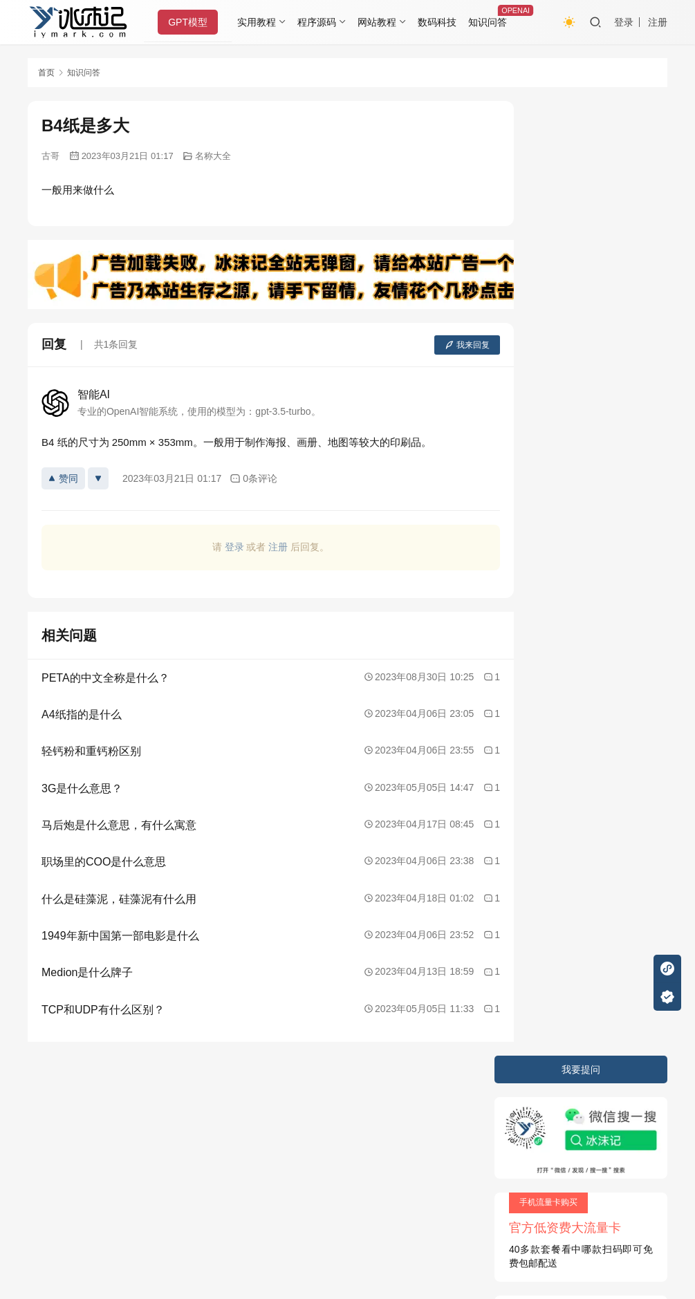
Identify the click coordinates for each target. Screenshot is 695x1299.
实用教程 (260, 22)
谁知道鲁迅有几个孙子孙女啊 (576, 408)
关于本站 (47, 1097)
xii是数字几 (537, 481)
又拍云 (172, 1148)
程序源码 (321, 22)
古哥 (50, 156)
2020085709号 (205, 1124)
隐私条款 (101, 1097)
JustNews (318, 1124)
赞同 (63, 478)
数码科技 (440, 22)
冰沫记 (106, 1124)
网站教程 (380, 22)
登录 (623, 22)
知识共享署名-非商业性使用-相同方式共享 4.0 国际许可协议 (316, 1243)
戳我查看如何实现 (485, 1229)
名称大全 (213, 156)
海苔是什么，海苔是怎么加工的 (581, 457)
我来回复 (433, 345)
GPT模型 (192, 22)
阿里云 (267, 1148)
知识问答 (491, 22)
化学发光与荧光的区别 (561, 433)
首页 (46, 72)
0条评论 (253, 479)
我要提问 (581, 114)
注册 (657, 22)
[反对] (98, 478)
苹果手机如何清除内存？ (566, 384)
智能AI (93, 394)
